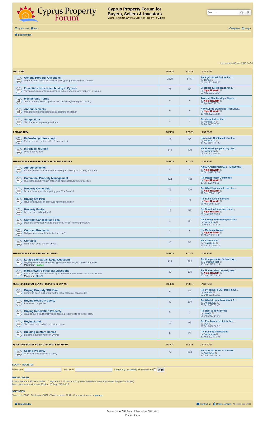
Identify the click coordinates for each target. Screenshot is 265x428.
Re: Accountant (209, 240)
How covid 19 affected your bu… (218, 138)
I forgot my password (125, 369)
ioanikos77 (209, 121)
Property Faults (34, 209)
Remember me (147, 369)
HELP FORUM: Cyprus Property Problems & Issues (42, 161)
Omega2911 (210, 303)
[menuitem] (34, 28)
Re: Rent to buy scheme (214, 310)
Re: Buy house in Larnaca (215, 198)
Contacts (30, 240)
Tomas (207, 80)
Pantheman (210, 151)
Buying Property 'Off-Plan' (41, 290)
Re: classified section (212, 119)
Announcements (35, 109)
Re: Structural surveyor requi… (218, 209)
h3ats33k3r (209, 243)
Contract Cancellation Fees (42, 219)
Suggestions (32, 119)
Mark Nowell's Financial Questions (46, 270)
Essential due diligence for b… (217, 88)
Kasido (207, 313)
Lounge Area (21, 132)
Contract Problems (36, 230)
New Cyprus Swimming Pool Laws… (221, 108)
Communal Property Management (46, 178)
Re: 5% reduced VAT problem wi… (219, 290)
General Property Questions (42, 77)
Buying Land (32, 321)
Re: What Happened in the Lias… (219, 188)
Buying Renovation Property (42, 311)
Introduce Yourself (36, 148)
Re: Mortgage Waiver (212, 230)
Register (28, 364)
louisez (40, 265)
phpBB (122, 411)
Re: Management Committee (216, 177)
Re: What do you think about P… (219, 300)
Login (15, 364)
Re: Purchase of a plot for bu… (218, 321)
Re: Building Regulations (214, 331)
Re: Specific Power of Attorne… (218, 350)
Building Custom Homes (40, 331)
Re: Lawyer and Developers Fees (219, 219)
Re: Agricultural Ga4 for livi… (217, 77)
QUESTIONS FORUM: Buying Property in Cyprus (40, 284)
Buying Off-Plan (34, 199)
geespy (99, 395)
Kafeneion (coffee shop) (40, 138)
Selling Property (34, 350)
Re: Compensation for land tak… (219, 259)
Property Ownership (37, 188)
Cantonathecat (211, 262)
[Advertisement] (133, 49)
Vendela (208, 292)
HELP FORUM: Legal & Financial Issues (35, 253)
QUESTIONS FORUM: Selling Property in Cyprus (40, 345)
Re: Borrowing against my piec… (219, 148)
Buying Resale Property (39, 300)
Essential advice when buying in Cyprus (50, 88)
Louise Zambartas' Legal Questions (47, 259)
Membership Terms (36, 98)
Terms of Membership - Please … (219, 98)
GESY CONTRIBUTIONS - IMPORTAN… (222, 167)
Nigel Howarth (211, 90)
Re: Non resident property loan (218, 270)
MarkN (39, 276)
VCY (206, 323)
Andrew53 (209, 353)
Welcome (18, 71)
